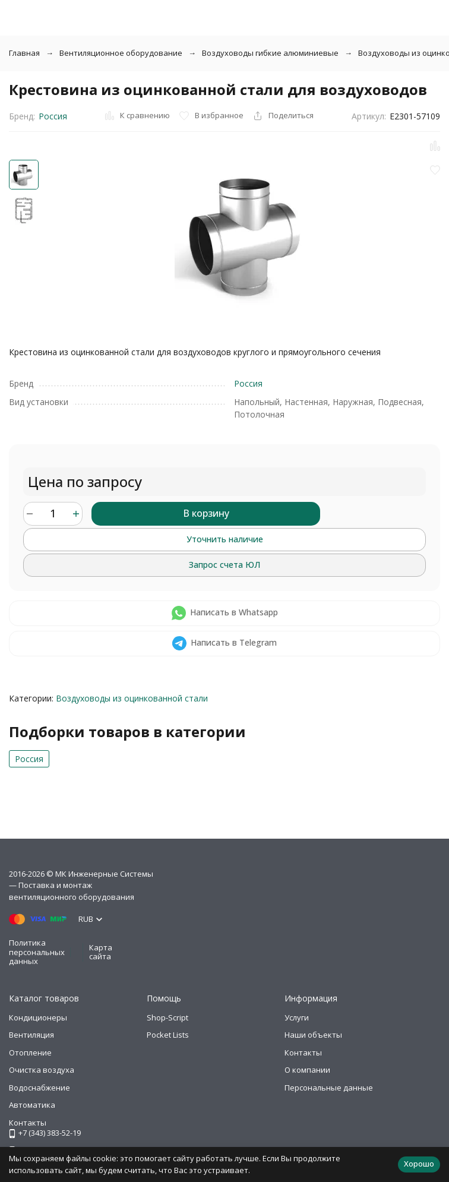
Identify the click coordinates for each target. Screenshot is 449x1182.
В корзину (206, 513)
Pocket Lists (168, 1034)
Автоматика (32, 1104)
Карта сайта (100, 952)
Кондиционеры (38, 1017)
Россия (53, 116)
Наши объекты (313, 1034)
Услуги (296, 1017)
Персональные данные (328, 1087)
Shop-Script (167, 1017)
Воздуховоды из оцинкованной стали (132, 698)
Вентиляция (31, 1034)
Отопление (30, 1052)
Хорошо (419, 1163)
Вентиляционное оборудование (120, 53)
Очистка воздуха (41, 1069)
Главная (24, 53)
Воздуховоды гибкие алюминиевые (270, 53)
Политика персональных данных (37, 951)
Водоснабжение (39, 1087)
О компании (307, 1069)
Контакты (303, 1052)
